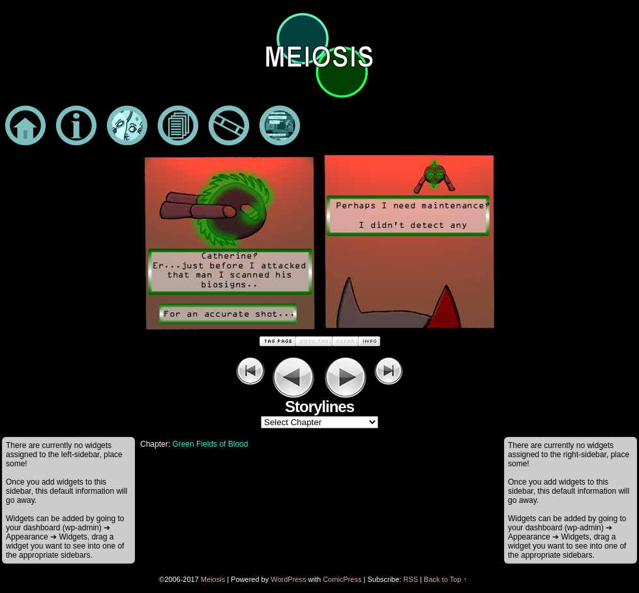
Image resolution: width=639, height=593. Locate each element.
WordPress (288, 579)
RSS (410, 579)
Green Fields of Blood (210, 444)
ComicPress (342, 579)
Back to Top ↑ (445, 579)
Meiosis (213, 579)
